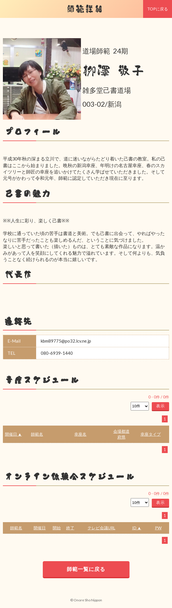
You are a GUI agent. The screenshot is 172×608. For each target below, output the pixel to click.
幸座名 (80, 434)
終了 (70, 527)
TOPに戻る (157, 8)
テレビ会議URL (101, 527)
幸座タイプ (150, 434)
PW (158, 527)
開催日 (40, 527)
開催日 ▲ (13, 434)
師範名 (37, 434)
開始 (57, 527)
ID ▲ (136, 527)
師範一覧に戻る (86, 569)
